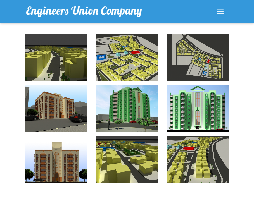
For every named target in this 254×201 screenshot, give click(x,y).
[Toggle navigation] (220, 12)
